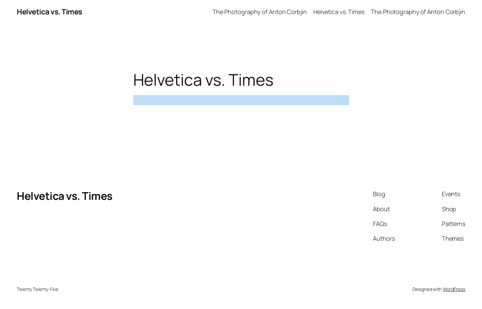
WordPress (454, 289)
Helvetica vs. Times (49, 12)
